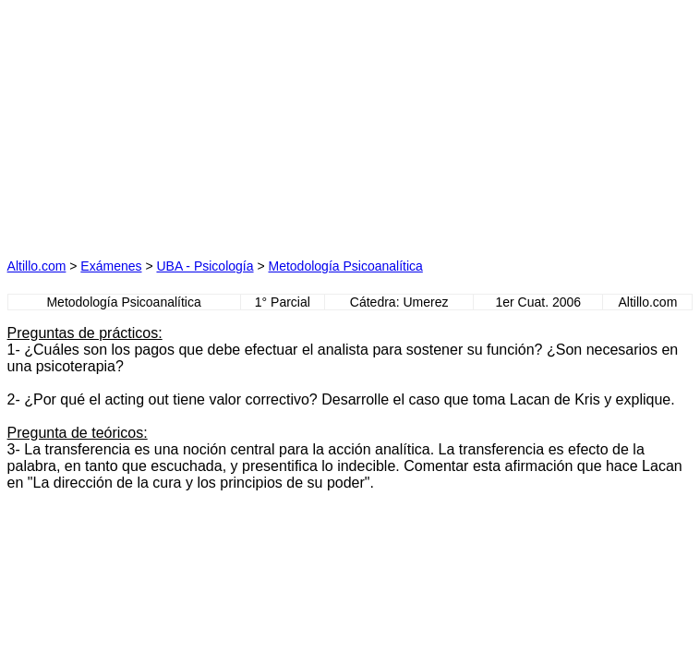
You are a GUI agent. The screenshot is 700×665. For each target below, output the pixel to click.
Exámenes (110, 266)
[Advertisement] (177, 122)
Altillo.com (36, 266)
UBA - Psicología (204, 266)
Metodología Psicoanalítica (346, 266)
